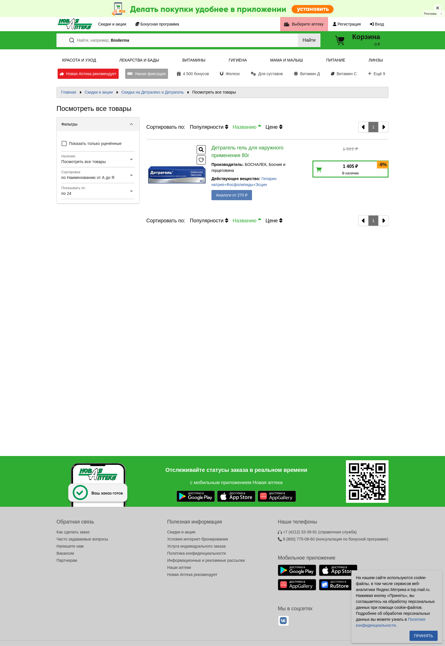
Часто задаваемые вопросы (82, 539)
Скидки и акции (99, 92)
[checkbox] (91, 143)
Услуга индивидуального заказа (196, 546)
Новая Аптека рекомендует (192, 574)
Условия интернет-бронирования (197, 539)
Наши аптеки (179, 567)
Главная (68, 92)
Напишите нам (69, 546)
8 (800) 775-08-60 (333, 539)
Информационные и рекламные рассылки (206, 560)
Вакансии (65, 553)
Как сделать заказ (72, 532)
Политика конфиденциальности (196, 553)
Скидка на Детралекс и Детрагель (152, 92)
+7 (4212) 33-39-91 (317, 532)
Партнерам (66, 560)
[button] (98, 124)
